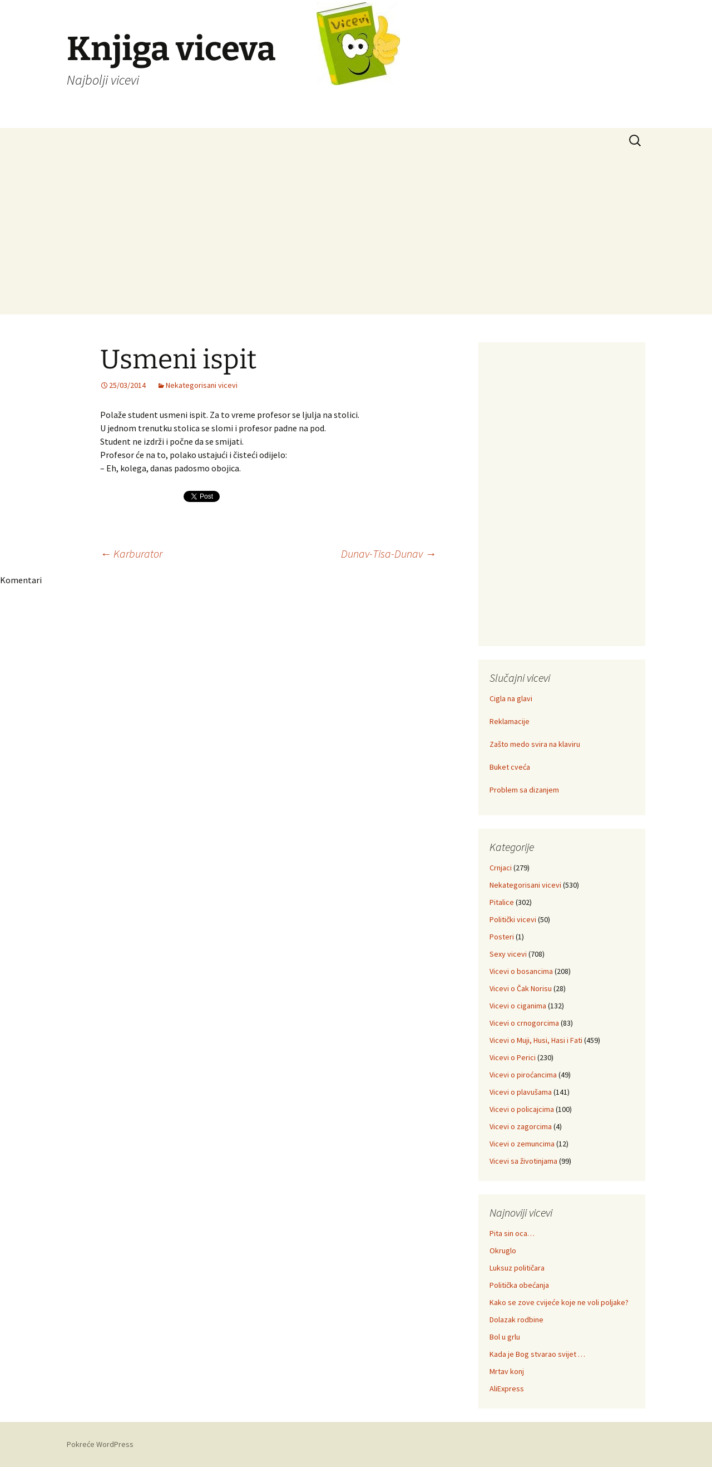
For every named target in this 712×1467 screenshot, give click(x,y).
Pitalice (502, 902)
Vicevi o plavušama (521, 1092)
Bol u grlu (505, 1337)
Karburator (131, 553)
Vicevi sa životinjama (523, 1161)
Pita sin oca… (512, 1233)
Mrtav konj (507, 1371)
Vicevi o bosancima (521, 971)
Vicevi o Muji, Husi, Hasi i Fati (536, 1040)
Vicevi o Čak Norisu (521, 988)
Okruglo (503, 1251)
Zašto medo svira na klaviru (535, 744)
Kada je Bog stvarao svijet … (537, 1354)
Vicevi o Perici (513, 1057)
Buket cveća (510, 767)
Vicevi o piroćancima (523, 1075)
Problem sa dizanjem (524, 790)
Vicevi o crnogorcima (524, 1023)
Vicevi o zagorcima (521, 1126)
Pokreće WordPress (100, 1444)
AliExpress (507, 1389)
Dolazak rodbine (516, 1320)
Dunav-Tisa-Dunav (388, 553)
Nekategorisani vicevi (202, 385)
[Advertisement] (356, 236)
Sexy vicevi (508, 954)
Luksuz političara (517, 1268)
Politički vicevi (513, 919)
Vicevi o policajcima (522, 1109)
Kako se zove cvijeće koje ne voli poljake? (559, 1302)
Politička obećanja (519, 1285)
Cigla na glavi (511, 698)
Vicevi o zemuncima (522, 1144)
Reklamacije (510, 721)
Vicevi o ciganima (518, 1006)
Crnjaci (501, 868)
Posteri (502, 937)
